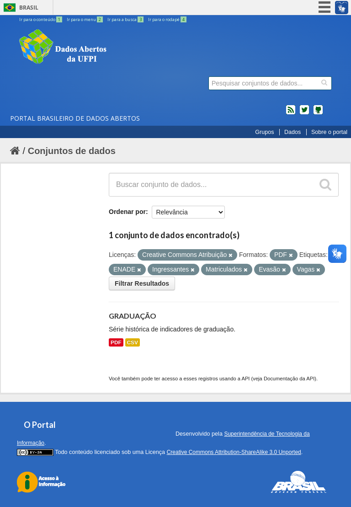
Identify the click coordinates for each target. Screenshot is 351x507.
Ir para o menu (85, 19)
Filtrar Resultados (142, 283)
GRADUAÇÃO (132, 315)
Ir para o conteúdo (41, 19)
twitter (304, 113)
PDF (116, 342)
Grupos (264, 132)
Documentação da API (289, 378)
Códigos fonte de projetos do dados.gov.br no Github (318, 113)
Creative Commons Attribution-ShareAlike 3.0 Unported (234, 452)
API (245, 378)
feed (290, 113)
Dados (292, 132)
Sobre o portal (329, 132)
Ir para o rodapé (167, 19)
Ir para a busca (125, 19)
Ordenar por (127, 211)
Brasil (28, 7)
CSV (132, 342)
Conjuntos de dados (72, 151)
